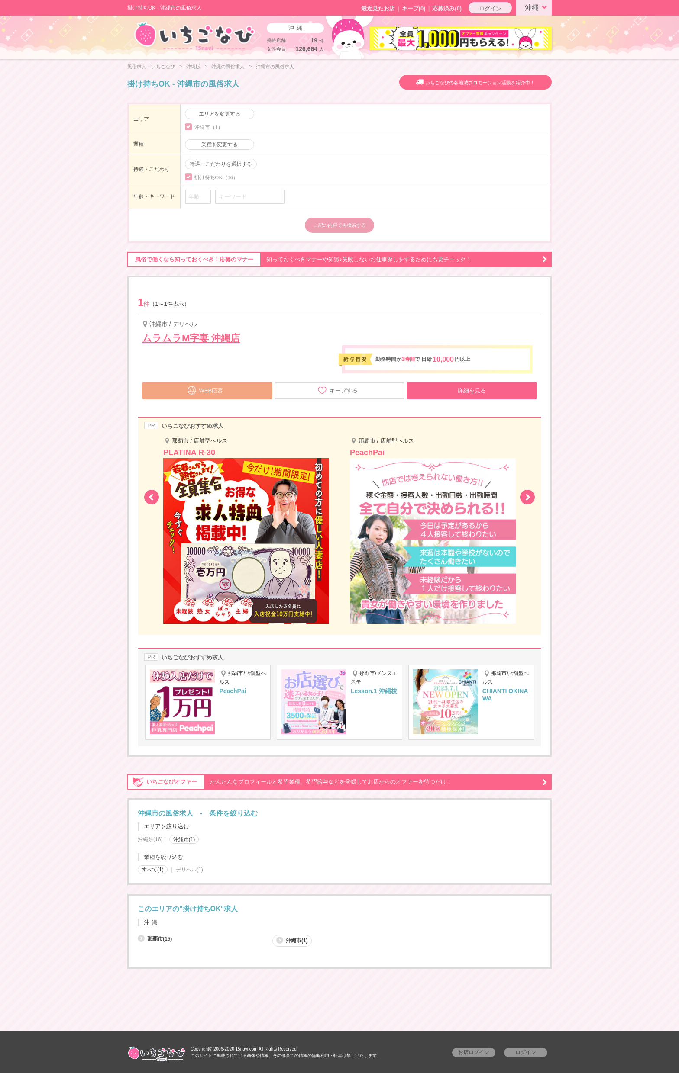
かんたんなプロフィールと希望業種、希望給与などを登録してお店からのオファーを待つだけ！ (337, 782)
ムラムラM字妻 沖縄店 (191, 338)
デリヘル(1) (189, 870)
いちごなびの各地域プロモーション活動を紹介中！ (480, 82)
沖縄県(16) (150, 839)
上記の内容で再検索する (340, 225)
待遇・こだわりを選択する (221, 164)
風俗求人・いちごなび (151, 66)
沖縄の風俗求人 (228, 66)
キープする (337, 390)
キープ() (414, 8)
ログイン (490, 8)
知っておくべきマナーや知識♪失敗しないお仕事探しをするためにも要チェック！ (337, 260)
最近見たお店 (378, 8)
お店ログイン (473, 1052)
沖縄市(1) (184, 839)
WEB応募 (205, 389)
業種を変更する (219, 144)
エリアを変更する (219, 114)
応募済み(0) (447, 8)
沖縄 (537, 7)
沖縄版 (193, 66)
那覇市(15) (155, 939)
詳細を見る (472, 390)
